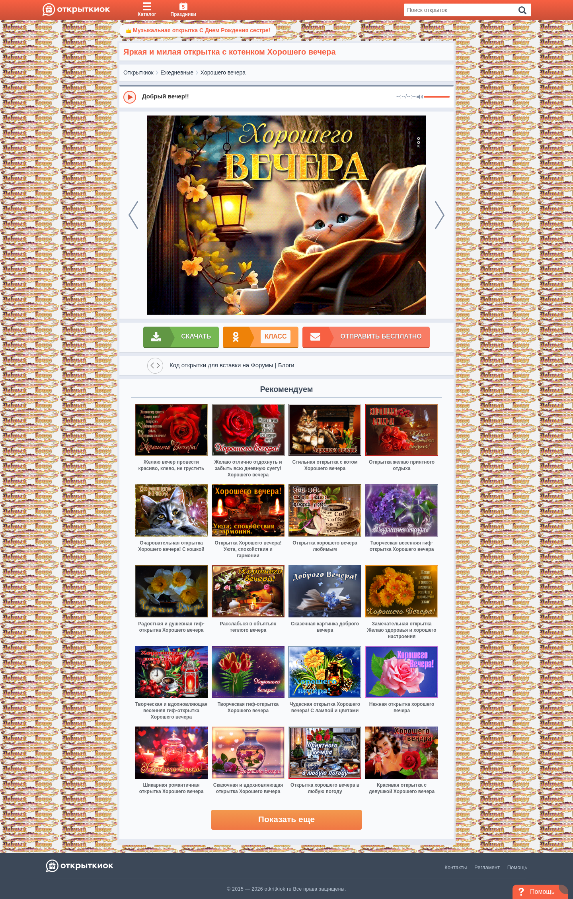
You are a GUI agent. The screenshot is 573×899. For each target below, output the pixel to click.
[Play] (129, 97)
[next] (440, 215)
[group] (286, 97)
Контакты (455, 867)
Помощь (517, 867)
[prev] (133, 215)
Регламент (487, 867)
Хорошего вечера (223, 72)
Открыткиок (138, 72)
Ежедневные (176, 72)
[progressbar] (437, 97)
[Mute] (420, 97)
